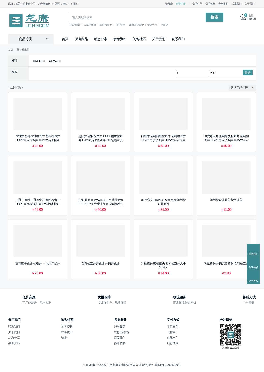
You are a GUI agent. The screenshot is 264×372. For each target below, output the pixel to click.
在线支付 (172, 337)
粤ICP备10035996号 (167, 364)
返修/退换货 (121, 332)
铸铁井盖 (152, 25)
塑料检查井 (106, 25)
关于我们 (250, 3)
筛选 (248, 72)
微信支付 (172, 326)
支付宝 (171, 332)
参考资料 (223, 3)
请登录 (169, 3)
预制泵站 (120, 25)
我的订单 (197, 3)
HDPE (37, 60)
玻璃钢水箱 (90, 25)
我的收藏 (210, 3)
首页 (65, 39)
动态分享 (100, 39)
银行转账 (172, 343)
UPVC (53, 60)
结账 (64, 337)
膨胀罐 (164, 25)
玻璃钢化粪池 (136, 25)
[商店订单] (243, 87)
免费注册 (181, 3)
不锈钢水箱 (74, 25)
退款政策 (120, 326)
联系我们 (237, 3)
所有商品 (81, 39)
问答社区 (139, 39)
